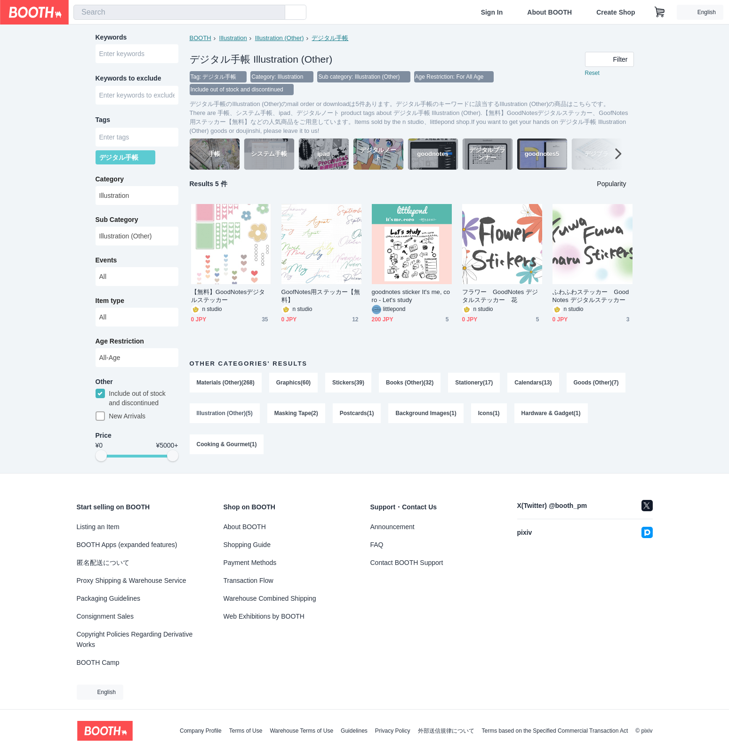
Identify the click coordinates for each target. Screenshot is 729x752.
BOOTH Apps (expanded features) (127, 544)
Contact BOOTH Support (406, 562)
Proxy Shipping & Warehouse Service (131, 580)
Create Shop (615, 12)
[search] (275, 12)
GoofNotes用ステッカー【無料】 (320, 296)
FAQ (377, 544)
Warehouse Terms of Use (301, 731)
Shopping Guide (247, 544)
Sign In (492, 12)
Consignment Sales (105, 616)
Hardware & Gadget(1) (551, 414)
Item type (110, 302)
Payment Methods (250, 562)
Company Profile (201, 731)
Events (106, 261)
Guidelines (354, 731)
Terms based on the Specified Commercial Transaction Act (555, 731)
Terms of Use (246, 731)
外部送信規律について (446, 731)
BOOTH (200, 37)
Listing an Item (98, 527)
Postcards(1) (357, 414)
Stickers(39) (348, 383)
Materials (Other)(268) (226, 383)
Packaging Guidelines (108, 598)
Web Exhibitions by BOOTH (264, 616)
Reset (592, 73)
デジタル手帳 (330, 37)
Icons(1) (489, 414)
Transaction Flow (248, 580)
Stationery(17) (474, 383)
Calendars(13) (533, 383)
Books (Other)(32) (409, 383)
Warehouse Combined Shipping (270, 598)
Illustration (233, 37)
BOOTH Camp (98, 662)
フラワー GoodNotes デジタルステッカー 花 (500, 296)
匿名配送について (103, 562)
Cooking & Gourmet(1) (227, 445)
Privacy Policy (392, 731)
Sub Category (117, 221)
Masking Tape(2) (296, 414)
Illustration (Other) (279, 37)
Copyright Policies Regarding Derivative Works (135, 639)
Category (110, 180)
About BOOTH (549, 12)
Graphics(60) (293, 383)
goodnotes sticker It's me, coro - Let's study (411, 296)
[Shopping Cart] (660, 12)
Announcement (392, 527)
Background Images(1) (426, 414)
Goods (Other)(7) (596, 383)
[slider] (101, 458)
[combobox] (179, 12)
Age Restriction (120, 342)
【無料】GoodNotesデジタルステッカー (228, 296)
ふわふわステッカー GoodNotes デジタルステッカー (591, 296)
